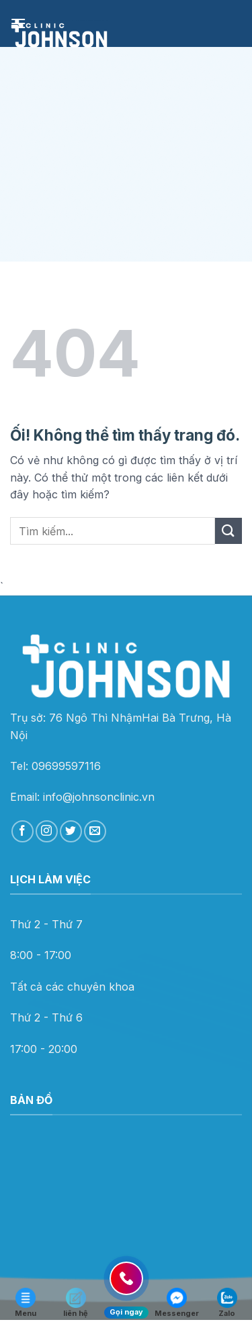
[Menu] (18, 23)
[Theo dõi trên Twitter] (71, 831)
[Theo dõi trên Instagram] (47, 831)
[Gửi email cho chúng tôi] (95, 831)
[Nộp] (228, 531)
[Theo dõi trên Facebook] (22, 831)
